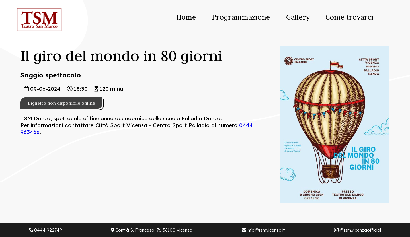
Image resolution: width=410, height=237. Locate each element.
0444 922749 (45, 230)
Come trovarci (349, 17)
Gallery (298, 17)
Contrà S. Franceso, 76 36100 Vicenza (151, 230)
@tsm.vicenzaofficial (357, 230)
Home (186, 17)
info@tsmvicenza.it (263, 230)
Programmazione (241, 17)
